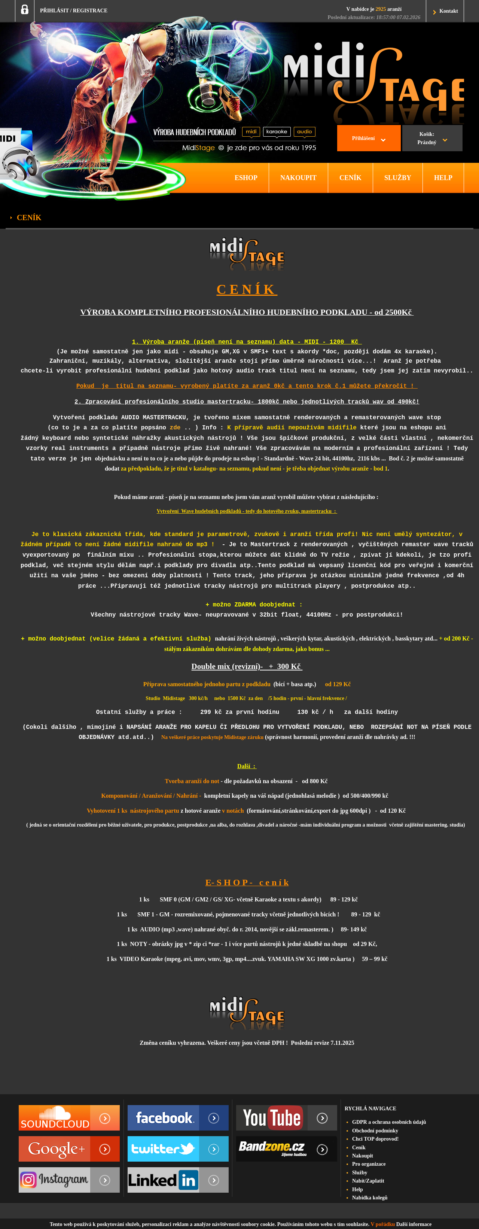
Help (357, 1189)
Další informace (413, 1224)
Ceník (359, 1147)
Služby (359, 1172)
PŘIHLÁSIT (54, 10)
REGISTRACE (90, 10)
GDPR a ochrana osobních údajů (389, 1122)
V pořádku (383, 1224)
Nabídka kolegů (370, 1198)
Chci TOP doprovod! (375, 1139)
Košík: (426, 139)
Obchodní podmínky (375, 1131)
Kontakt (448, 11)
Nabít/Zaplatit (368, 1181)
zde (175, 425)
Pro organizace (369, 1164)
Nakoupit (362, 1156)
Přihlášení (363, 138)
